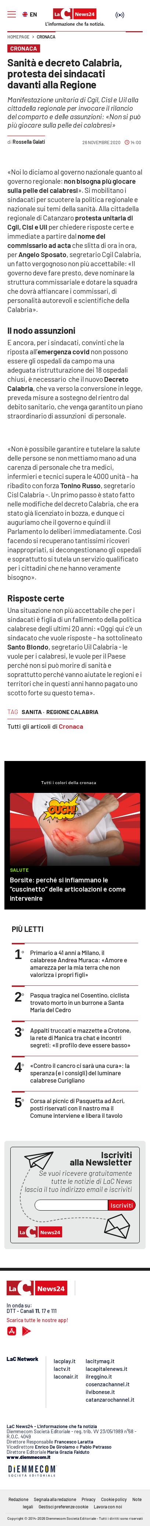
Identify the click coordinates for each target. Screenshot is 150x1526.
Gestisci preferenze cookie (63, 1506)
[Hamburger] (11, 14)
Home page (18, 36)
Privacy (89, 1499)
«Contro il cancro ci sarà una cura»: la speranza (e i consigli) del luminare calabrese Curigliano (80, 1073)
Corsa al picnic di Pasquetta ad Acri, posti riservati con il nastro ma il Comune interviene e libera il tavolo (77, 1108)
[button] (134, 40)
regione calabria (72, 711)
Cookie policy (114, 1499)
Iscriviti (122, 1205)
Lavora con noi (108, 1506)
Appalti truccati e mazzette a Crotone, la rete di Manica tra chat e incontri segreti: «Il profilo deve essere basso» (80, 1038)
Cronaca (46, 36)
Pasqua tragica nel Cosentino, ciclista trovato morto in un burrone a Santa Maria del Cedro (79, 1002)
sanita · (33, 711)
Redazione (18, 1499)
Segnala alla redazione (55, 1499)
